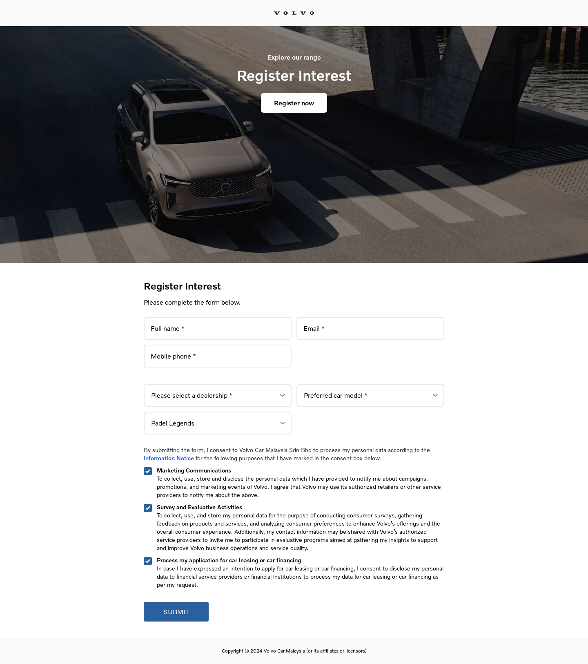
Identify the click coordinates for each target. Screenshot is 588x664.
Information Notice (169, 458)
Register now (294, 103)
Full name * (168, 326)
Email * (314, 326)
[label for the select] (218, 395)
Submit (176, 611)
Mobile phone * (173, 354)
